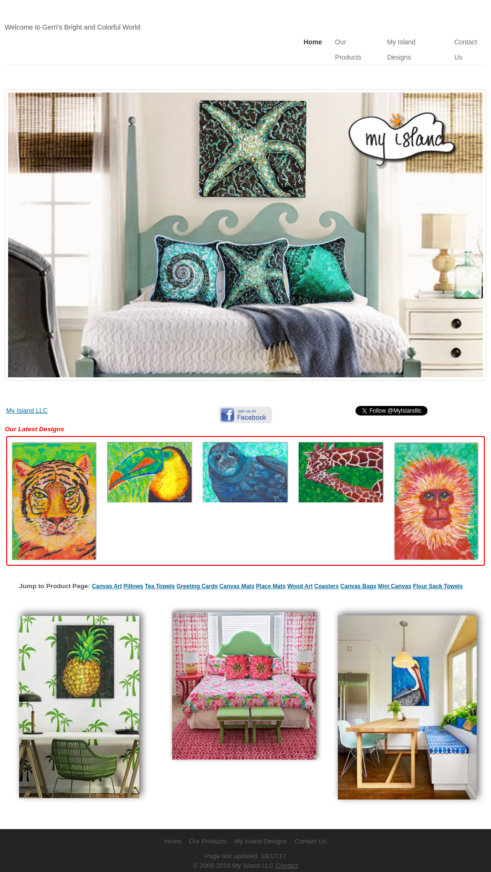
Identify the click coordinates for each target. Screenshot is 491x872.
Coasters (326, 570)
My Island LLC (27, 394)
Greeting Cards (197, 570)
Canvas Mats (236, 570)
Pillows (133, 570)
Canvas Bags (358, 570)
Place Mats (271, 570)
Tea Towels (160, 570)
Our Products (353, 41)
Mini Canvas (394, 570)
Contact (287, 849)
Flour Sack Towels (437, 570)
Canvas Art (107, 570)
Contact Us (310, 825)
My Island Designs (413, 41)
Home (311, 41)
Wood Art (300, 570)
